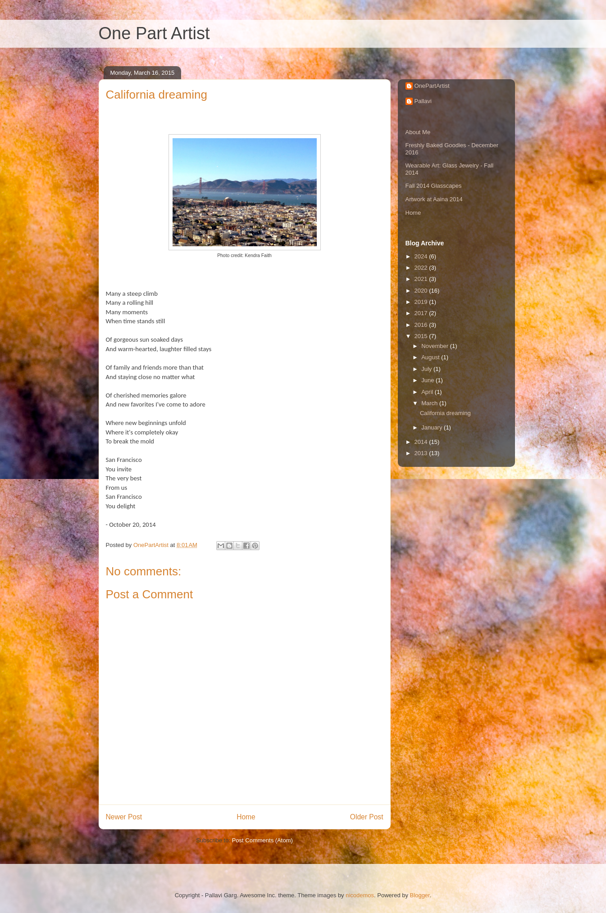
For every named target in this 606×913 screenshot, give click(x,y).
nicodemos (360, 895)
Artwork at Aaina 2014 (434, 199)
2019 (422, 301)
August (431, 357)
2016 (422, 324)
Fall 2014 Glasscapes (434, 185)
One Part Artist (154, 33)
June (428, 380)
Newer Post (124, 817)
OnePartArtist (432, 85)
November (435, 346)
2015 (422, 336)
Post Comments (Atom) (262, 840)
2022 (422, 267)
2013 (422, 453)
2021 (422, 279)
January (432, 427)
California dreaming (445, 413)
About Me (418, 132)
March (430, 403)
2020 (422, 290)
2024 (422, 256)
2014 (422, 441)
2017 (422, 313)
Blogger (420, 895)
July (427, 369)
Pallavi (423, 101)
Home (246, 817)
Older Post (366, 817)
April (428, 392)
